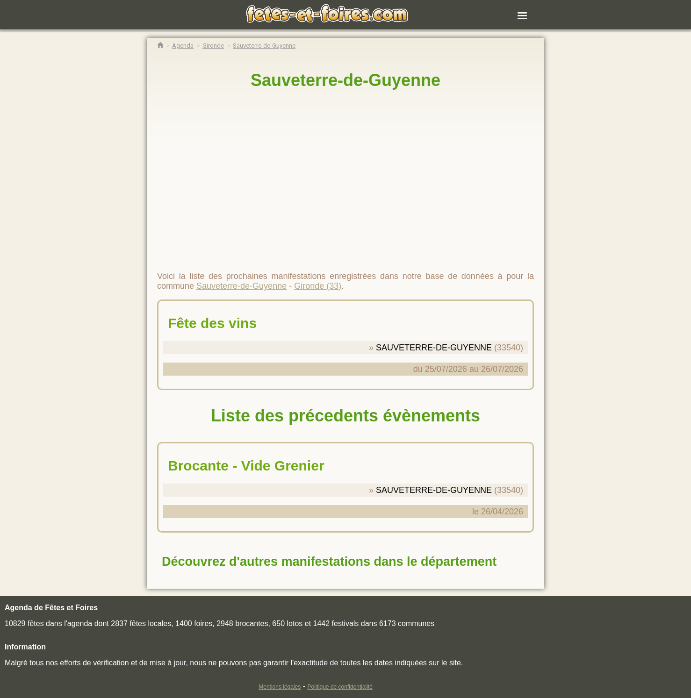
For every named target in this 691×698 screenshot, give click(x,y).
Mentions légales (280, 687)
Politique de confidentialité (340, 687)
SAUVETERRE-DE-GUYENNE (434, 347)
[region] (345, 176)
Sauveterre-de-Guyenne (345, 80)
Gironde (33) (317, 286)
